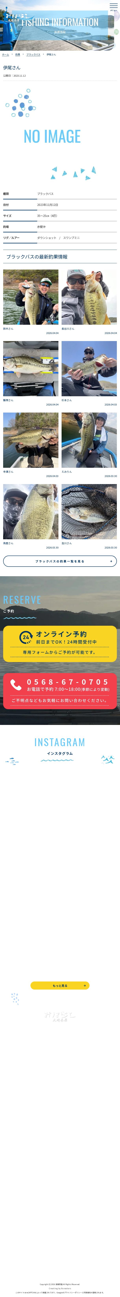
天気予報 (8, 1251)
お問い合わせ (11, 1234)
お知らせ (8, 1213)
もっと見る (60, 985)
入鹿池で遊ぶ (11, 1095)
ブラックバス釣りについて (19, 1104)
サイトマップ (11, 1269)
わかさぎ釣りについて (17, 1121)
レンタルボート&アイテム (19, 1148)
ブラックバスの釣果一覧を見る (60, 561)
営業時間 (12, 1186)
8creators (66, 1288)
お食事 (7, 1160)
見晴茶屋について (14, 1178)
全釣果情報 (10, 1139)
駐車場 (7, 1204)
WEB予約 (9, 1225)
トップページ (11, 1086)
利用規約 (87, 1292)
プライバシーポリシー (17, 1260)
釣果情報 (12, 1113)
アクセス (8, 1195)
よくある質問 (11, 1169)
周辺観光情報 (11, 1243)
